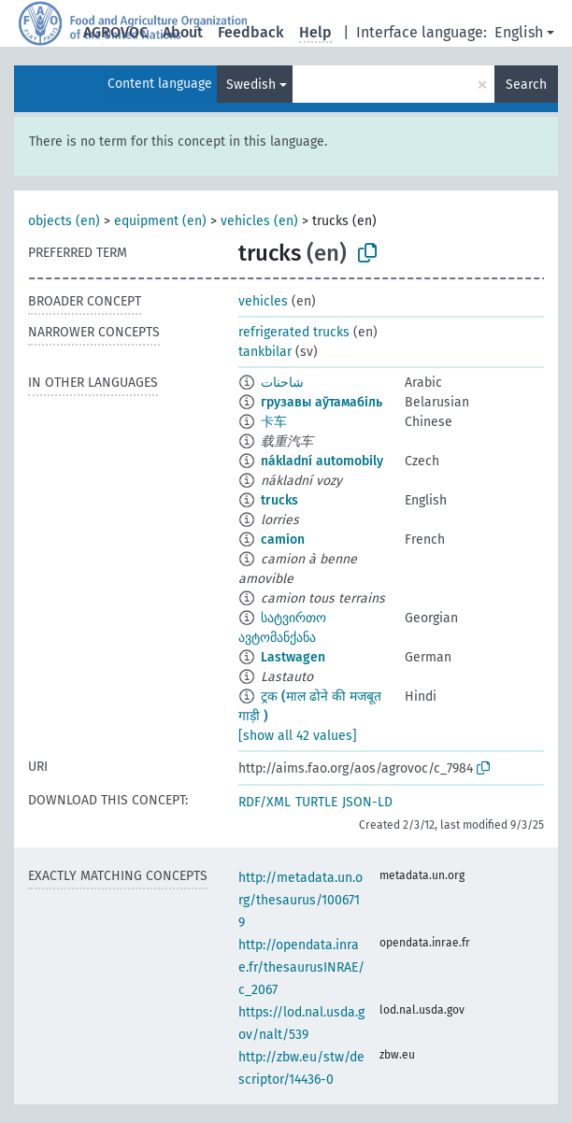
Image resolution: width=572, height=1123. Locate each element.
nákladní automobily (322, 461)
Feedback (251, 32)
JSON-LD (367, 802)
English (518, 32)
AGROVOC (115, 32)
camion (283, 539)
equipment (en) (160, 221)
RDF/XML (264, 802)
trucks (279, 500)
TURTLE (316, 802)
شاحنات (282, 383)
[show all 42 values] (297, 736)
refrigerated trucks (294, 332)
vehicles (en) (259, 221)
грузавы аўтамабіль (321, 402)
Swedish (251, 84)
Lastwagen (293, 657)
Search (526, 84)
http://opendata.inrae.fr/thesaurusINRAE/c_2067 (301, 967)
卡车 (274, 422)
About (183, 32)
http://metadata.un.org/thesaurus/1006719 (300, 900)
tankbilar (265, 352)
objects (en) (64, 221)
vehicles (263, 301)
